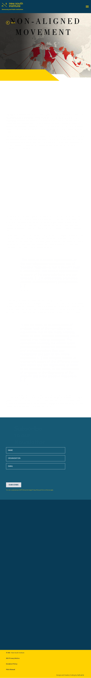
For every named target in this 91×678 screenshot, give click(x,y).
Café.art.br (80, 675)
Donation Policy (11, 664)
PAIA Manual (10, 669)
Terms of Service (46, 490)
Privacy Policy (35, 490)
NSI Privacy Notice (13, 658)
